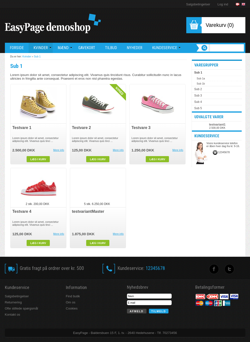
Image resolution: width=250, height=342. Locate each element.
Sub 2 (198, 89)
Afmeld (136, 311)
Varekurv (216, 25)
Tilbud (111, 47)
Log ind (223, 4)
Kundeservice (166, 47)
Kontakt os (12, 314)
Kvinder (26, 56)
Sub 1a (201, 78)
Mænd (65, 47)
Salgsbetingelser (198, 4)
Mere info (58, 150)
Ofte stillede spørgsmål (21, 308)
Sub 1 (37, 56)
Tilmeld (158, 311)
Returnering (13, 302)
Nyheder (134, 47)
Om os (70, 302)
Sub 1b (201, 83)
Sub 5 (198, 108)
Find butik (73, 296)
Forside (17, 47)
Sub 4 (198, 102)
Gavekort (86, 47)
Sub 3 (198, 95)
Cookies (72, 308)
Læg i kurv (38, 159)
